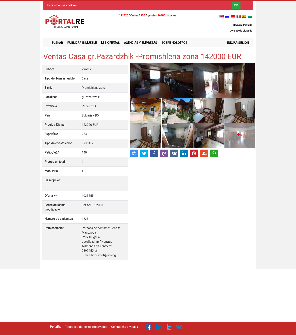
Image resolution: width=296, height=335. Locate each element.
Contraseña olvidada (124, 327)
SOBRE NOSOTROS (174, 43)
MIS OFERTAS (110, 43)
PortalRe (55, 327)
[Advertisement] (148, 27)
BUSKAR (57, 43)
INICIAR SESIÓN (238, 43)
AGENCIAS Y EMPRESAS (140, 43)
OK (236, 5)
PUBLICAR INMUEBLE (82, 43)
